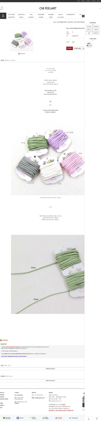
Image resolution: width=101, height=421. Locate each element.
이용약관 (2, 397)
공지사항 (89, 26)
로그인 (78, 1)
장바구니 (89, 29)
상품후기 (2, 405)
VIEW (64, 404)
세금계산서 (96, 33)
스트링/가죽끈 (70, 22)
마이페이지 (96, 26)
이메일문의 (17, 403)
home (54, 22)
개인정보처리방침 (4, 399)
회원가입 (83, 1)
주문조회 (96, 29)
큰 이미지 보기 (21, 53)
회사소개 (2, 392)
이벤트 (1, 403)
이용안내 (2, 394)
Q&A (89, 33)
